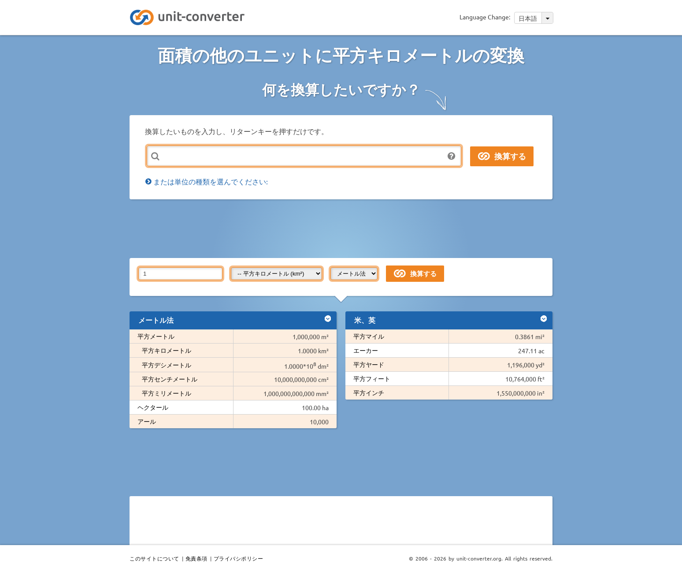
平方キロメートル (166, 350)
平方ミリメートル (166, 393)
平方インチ (368, 392)
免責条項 (196, 558)
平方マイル (368, 336)
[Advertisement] (343, 228)
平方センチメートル (169, 379)
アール (146, 421)
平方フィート (371, 378)
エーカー (365, 350)
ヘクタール (152, 407)
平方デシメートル (166, 365)
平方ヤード (368, 364)
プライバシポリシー (238, 558)
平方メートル (155, 336)
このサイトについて (154, 558)
